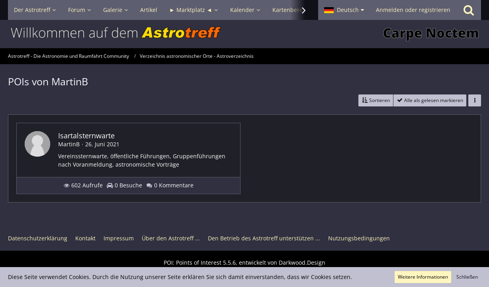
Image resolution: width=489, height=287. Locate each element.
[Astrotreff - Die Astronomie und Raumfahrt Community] (244, 34)
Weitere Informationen (423, 276)
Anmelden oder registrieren (413, 10)
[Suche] (468, 10)
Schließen (467, 276)
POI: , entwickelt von (244, 262)
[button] (344, 10)
